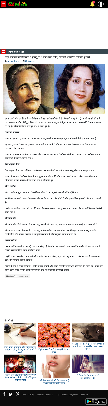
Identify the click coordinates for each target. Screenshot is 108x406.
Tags (57, 395)
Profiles (64, 395)
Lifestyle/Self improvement (17, 276)
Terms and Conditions (45, 395)
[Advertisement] (54, 28)
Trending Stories (12, 51)
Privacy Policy (28, 395)
